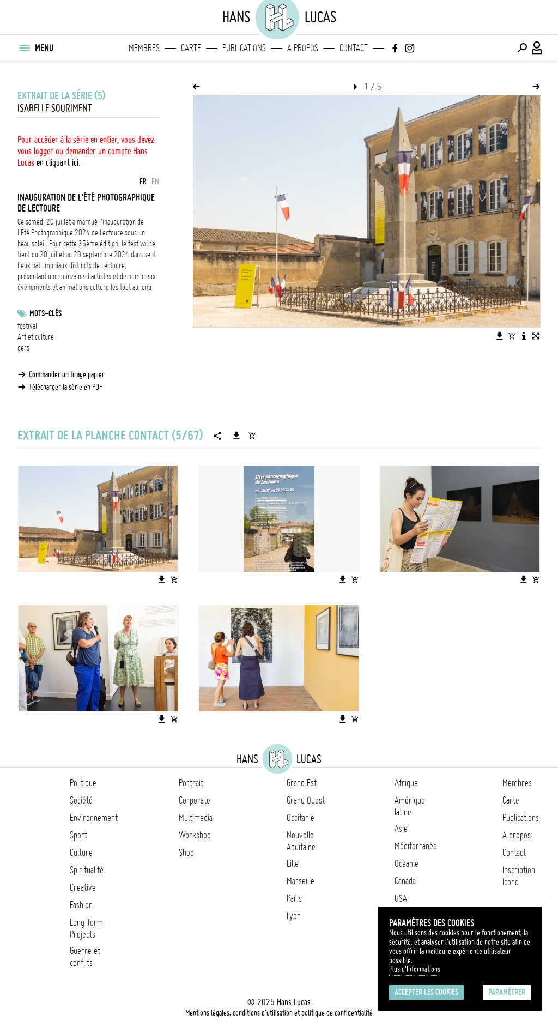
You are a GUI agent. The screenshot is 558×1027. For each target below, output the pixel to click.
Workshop (195, 835)
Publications (244, 48)
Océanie (406, 863)
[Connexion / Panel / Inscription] (537, 48)
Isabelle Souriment (54, 108)
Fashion (81, 904)
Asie (401, 828)
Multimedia (196, 817)
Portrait (191, 782)
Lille (293, 863)
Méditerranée (416, 846)
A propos (302, 48)
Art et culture (35, 337)
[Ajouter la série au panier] (252, 435)
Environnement (94, 817)
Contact (353, 48)
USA (401, 898)
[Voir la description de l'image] (524, 336)
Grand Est (302, 782)
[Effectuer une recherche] (522, 48)
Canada (405, 880)
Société (81, 800)
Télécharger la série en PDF (65, 387)
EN (155, 181)
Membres (144, 48)
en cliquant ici (57, 162)
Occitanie (300, 817)
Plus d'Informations (414, 969)
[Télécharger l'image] (500, 336)
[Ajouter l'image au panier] (512, 336)
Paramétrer (506, 992)
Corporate (194, 800)
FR (143, 181)
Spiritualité (87, 870)
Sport (78, 835)
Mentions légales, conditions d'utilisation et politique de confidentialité (279, 1013)
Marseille (300, 880)
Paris (294, 898)
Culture (81, 852)
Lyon (294, 915)
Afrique (406, 782)
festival (27, 326)
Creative (83, 887)
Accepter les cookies (426, 992)
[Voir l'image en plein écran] (536, 336)
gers (23, 348)
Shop (186, 852)
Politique (83, 782)
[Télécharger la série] (236, 435)
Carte (191, 48)
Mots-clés (45, 313)
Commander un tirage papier (67, 374)
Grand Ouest (306, 800)
